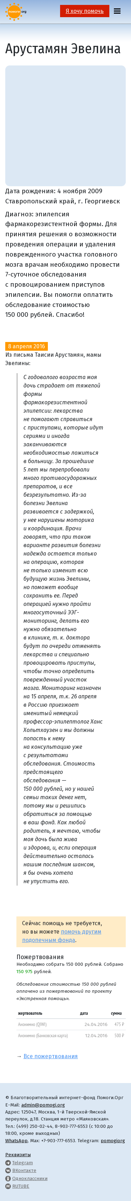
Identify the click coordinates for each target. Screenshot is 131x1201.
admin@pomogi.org (43, 1105)
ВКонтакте (24, 1170)
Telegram (22, 1163)
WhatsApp (16, 1141)
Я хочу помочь (85, 11)
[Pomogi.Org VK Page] (8, 1170)
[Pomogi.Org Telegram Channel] (8, 1163)
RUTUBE (20, 1186)
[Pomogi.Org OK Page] (8, 1178)
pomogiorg (113, 1141)
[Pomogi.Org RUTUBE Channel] (8, 1186)
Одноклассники (30, 1178)
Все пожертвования (50, 1056)
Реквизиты (18, 1155)
